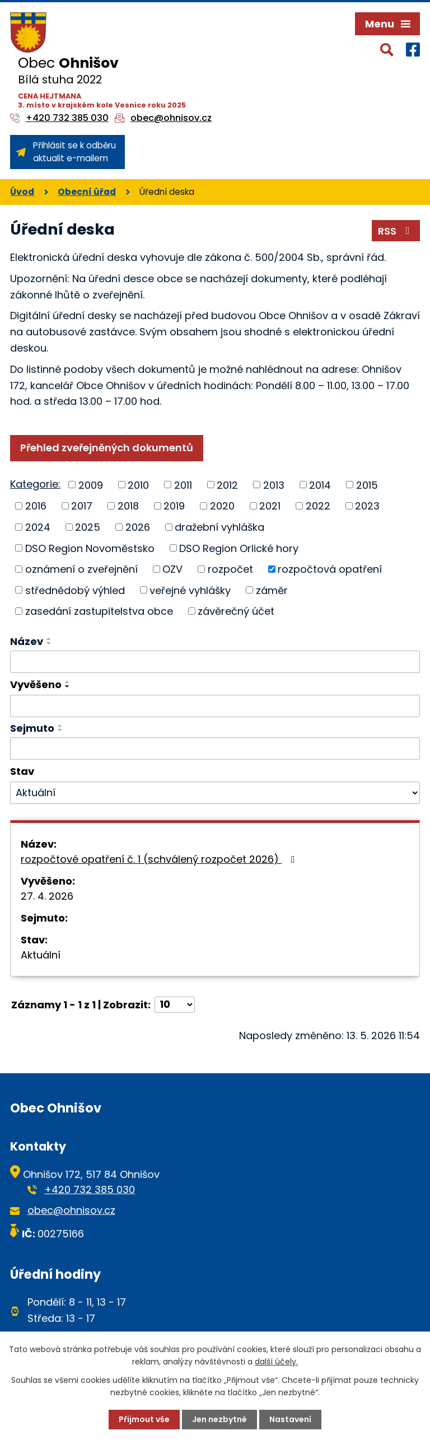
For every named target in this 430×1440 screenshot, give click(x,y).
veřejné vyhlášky (190, 590)
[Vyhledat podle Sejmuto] (215, 748)
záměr (272, 590)
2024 (37, 527)
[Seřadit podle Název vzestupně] (49, 639)
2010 (138, 485)
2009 (90, 485)
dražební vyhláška (219, 527)
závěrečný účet (236, 611)
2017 (81, 506)
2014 (320, 485)
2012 (227, 485)
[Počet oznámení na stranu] (175, 1005)
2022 (318, 506)
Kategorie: (35, 484)
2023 (367, 506)
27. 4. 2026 (47, 896)
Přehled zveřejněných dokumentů (106, 448)
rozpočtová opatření (330, 569)
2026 (137, 527)
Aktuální (40, 955)
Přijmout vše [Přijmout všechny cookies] (144, 1419)
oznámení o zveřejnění (81, 569)
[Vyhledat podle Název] (215, 662)
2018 (128, 506)
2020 (222, 506)
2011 (183, 485)
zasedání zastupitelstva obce (99, 611)
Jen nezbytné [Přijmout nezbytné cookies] (219, 1419)
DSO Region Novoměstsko (90, 548)
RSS (396, 231)
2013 (273, 485)
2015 (367, 485)
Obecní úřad (87, 192)
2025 (87, 527)
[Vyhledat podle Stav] (215, 793)
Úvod (22, 192)
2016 (35, 506)
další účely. (276, 1361)
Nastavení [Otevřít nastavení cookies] (290, 1419)
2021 (270, 506)
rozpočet (230, 569)
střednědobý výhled (75, 590)
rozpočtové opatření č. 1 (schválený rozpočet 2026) (160, 859)
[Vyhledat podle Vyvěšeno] (215, 706)
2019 (174, 506)
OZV (172, 569)
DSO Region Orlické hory (238, 548)
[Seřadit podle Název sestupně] (49, 643)
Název (26, 641)
